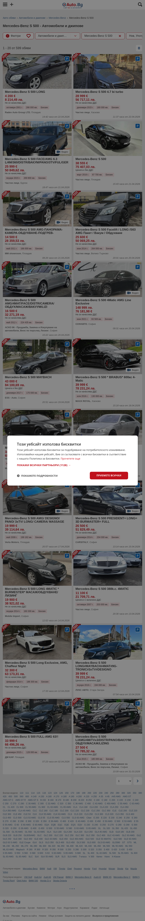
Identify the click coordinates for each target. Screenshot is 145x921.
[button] (72, 464)
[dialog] (72, 460)
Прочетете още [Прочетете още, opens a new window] (70, 458)
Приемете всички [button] (108, 475)
